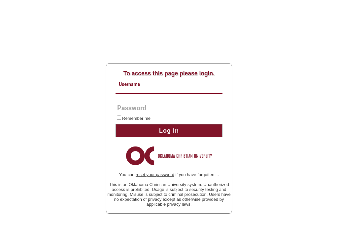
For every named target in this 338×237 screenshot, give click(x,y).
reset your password (155, 174)
